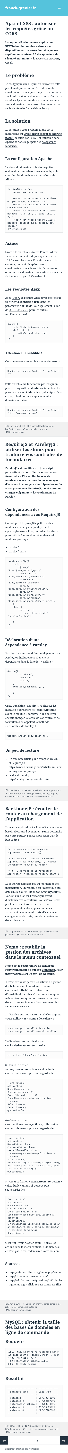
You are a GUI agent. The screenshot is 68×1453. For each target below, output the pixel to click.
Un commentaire (16, 432)
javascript (36, 793)
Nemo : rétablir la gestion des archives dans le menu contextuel (33, 952)
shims (54, 531)
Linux (18, 429)
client (31, 1429)
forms (16, 793)
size (52, 1429)
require (53, 793)
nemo (13, 1306)
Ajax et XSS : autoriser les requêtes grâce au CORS (30, 28)
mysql (37, 1429)
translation (20, 796)
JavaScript (10, 429)
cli (27, 1429)
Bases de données (44, 1426)
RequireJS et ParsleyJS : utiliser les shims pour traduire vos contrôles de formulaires (33, 451)
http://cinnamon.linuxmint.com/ (28, 1276)
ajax (28, 429)
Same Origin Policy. (37, 108)
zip (36, 1306)
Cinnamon (48, 969)
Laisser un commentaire (41, 796)
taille (57, 1429)
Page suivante (64, 1440)
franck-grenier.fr (20, 7)
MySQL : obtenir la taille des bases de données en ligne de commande (32, 1327)
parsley (45, 793)
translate (9, 796)
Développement (45, 426)
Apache (33, 426)
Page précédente (4, 1440)
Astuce (31, 790)
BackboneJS (36, 931)
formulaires (25, 793)
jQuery (16, 297)
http (45, 429)
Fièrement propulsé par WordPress (22, 1448)
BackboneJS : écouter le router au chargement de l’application (33, 814)
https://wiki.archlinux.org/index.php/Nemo (35, 1272)
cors (41, 429)
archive (39, 1303)
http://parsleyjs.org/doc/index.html (29, 779)
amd (10, 793)
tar (32, 1306)
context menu (50, 1303)
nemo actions (24, 1306)
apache (34, 429)
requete (45, 1429)
